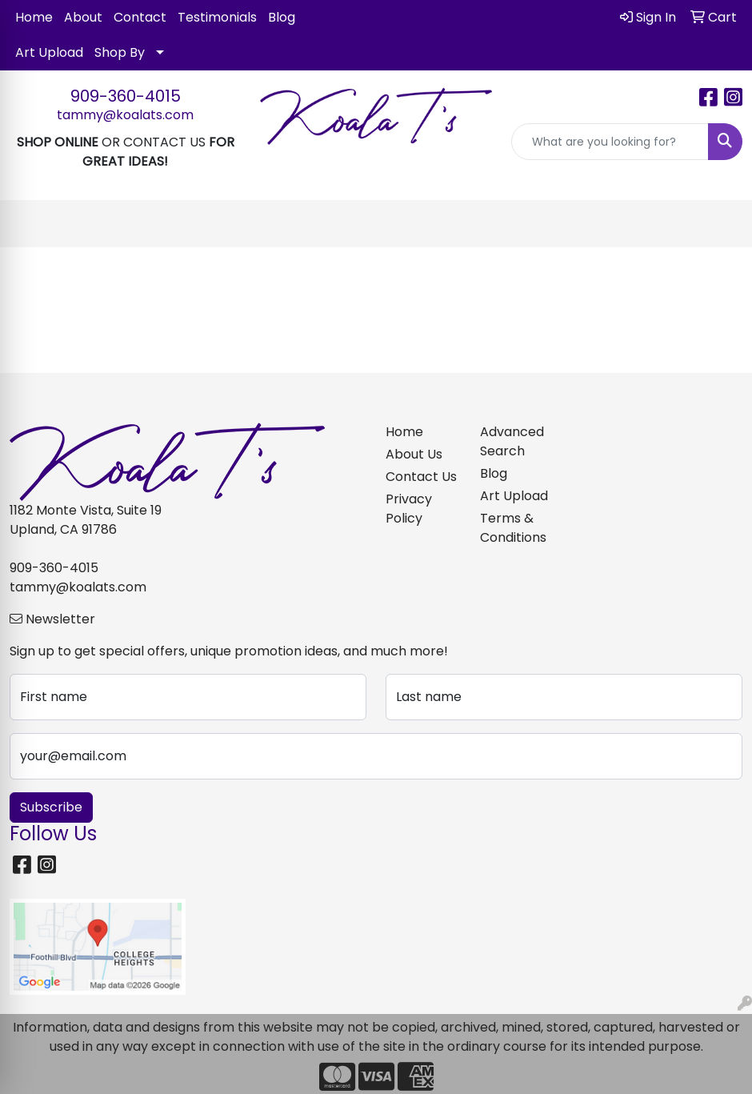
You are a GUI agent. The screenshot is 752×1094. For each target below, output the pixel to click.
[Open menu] (720, 224)
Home (34, 17)
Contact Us (421, 476)
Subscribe (51, 807)
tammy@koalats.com (125, 115)
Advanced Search (512, 441)
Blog (281, 17)
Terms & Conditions (513, 528)
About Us (414, 454)
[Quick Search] (610, 141)
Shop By (119, 52)
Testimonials (217, 17)
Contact (140, 17)
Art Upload (49, 52)
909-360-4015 (125, 96)
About (83, 17)
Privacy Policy (409, 508)
